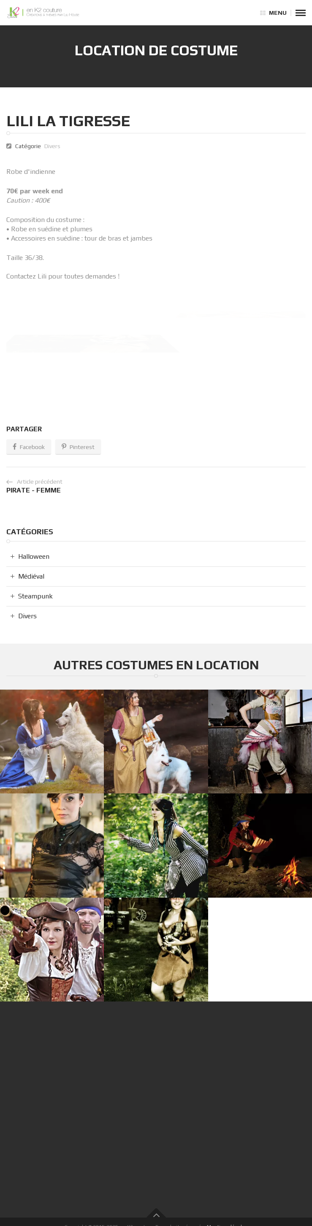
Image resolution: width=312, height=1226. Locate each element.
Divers (52, 146)
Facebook (29, 446)
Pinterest (78, 446)
